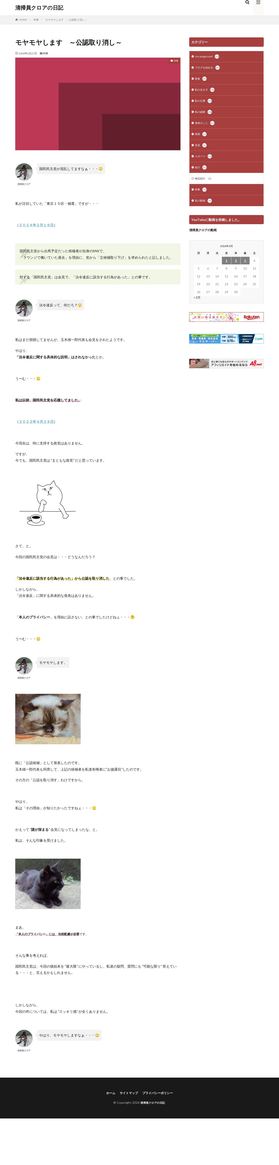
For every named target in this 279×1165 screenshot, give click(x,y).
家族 (201, 80)
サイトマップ (127, 1093)
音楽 (201, 149)
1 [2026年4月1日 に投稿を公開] (226, 267)
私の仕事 (204, 103)
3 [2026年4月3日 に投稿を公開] (245, 267)
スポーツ (204, 161)
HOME (23, 19)
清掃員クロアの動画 (203, 236)
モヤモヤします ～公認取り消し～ (66, 19)
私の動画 (204, 207)
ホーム (107, 1093)
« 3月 (197, 303)
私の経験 (204, 114)
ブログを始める (209, 68)
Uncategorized (208, 57)
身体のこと (206, 126)
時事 (36, 19)
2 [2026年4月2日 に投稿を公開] (236, 267)
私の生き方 (206, 91)
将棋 (201, 137)
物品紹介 (204, 184)
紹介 (201, 172)
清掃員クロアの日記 (39, 7)
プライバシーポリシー (159, 1093)
